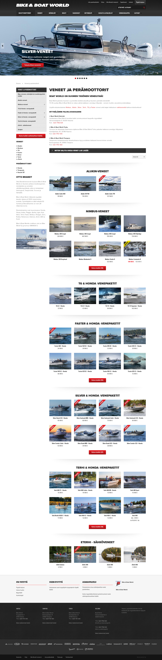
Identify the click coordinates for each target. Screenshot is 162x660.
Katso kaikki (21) (97, 452)
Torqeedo (21, 170)
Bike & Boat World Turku (59, 127)
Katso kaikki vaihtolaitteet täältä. (31, 136)
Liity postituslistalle (93, 2)
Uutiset (131, 2)
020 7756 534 (58, 123)
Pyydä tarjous (140, 2)
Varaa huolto (20, 590)
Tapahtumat (123, 2)
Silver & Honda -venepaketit (97, 395)
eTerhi (20, 159)
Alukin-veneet (97, 171)
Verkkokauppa (124, 13)
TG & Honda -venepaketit (97, 283)
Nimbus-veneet (97, 211)
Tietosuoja (59, 657)
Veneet (19, 142)
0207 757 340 (76, 619)
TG (88, 107)
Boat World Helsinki (58, 116)
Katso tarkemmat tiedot (23, 623)
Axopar (20, 129)
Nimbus (68, 107)
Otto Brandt (24, 177)
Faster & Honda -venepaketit (97, 323)
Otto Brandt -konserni (112, 2)
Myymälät (19, 593)
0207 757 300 (24, 619)
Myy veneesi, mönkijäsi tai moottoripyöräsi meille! (31, 95)
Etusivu (18, 83)
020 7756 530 (103, 621)
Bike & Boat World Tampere (60, 138)
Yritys (102, 2)
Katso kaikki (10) (97, 380)
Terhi (84, 107)
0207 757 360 (50, 619)
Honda (20, 168)
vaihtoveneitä (121, 107)
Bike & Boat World (127, 582)
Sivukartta (18, 657)
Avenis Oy (143, 657)
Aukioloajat (19, 595)
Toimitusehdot (69, 657)
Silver (79, 107)
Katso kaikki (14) (97, 268)
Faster (93, 107)
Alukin (74, 107)
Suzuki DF (21, 172)
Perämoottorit (24, 164)
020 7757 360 (57, 145)
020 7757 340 (57, 134)
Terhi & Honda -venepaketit (97, 467)
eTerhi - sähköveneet (97, 542)
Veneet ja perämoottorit (27, 90)
